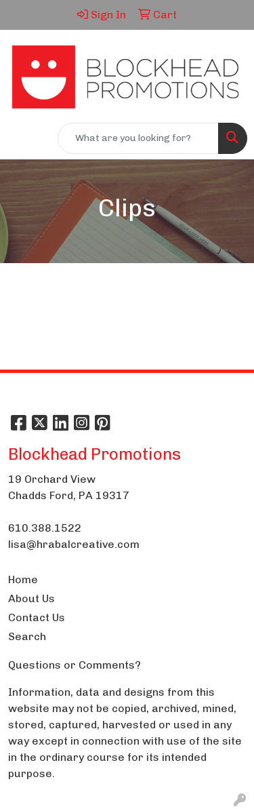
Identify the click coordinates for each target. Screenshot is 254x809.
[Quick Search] (138, 138)
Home (23, 579)
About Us (31, 598)
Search (27, 636)
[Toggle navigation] (21, 138)
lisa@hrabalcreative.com (74, 544)
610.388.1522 (44, 527)
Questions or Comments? (74, 664)
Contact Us (36, 617)
